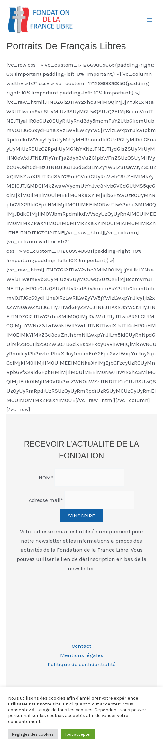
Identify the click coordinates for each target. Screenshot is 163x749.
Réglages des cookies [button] (33, 734)
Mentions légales (81, 655)
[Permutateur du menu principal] (149, 20)
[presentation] (62, 590)
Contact (81, 646)
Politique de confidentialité (82, 664)
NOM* (46, 477)
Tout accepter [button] (78, 734)
